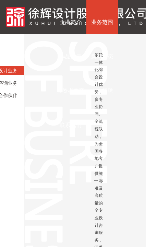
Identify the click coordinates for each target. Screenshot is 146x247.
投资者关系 (70, 90)
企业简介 (71, 22)
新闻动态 (102, 56)
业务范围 (102, 22)
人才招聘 (102, 90)
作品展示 (71, 56)
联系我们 (71, 125)
